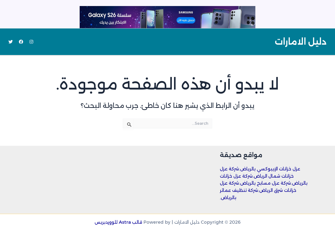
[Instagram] (31, 42)
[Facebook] (21, 42)
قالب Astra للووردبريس (118, 222)
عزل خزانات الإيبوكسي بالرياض (270, 169)
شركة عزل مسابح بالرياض (265, 183)
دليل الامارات (301, 41)
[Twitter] (10, 42)
